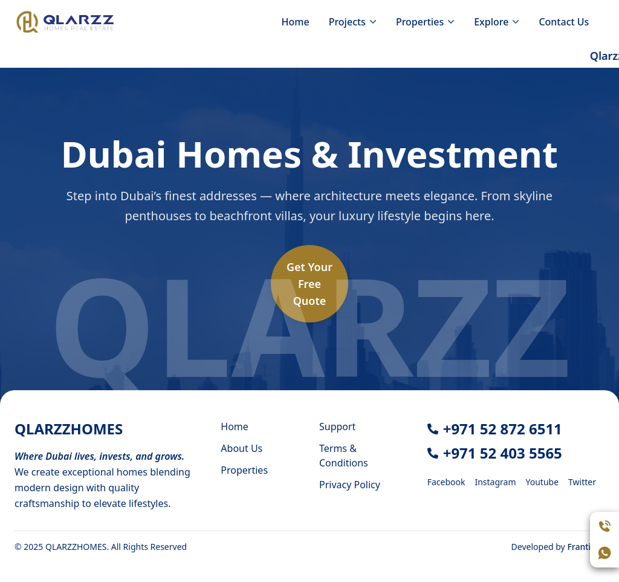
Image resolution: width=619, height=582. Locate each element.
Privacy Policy (349, 484)
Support (337, 426)
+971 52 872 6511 (502, 429)
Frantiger (585, 546)
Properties (244, 470)
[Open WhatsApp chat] (604, 553)
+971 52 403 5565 (502, 453)
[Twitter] (582, 480)
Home (296, 21)
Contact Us (564, 21)
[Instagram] (495, 480)
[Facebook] (446, 480)
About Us (241, 448)
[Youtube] (542, 480)
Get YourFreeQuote (309, 284)
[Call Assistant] (604, 526)
